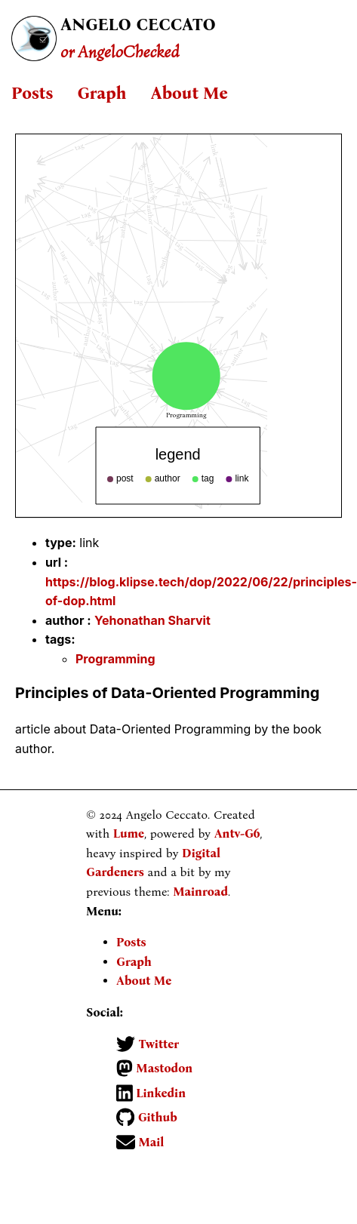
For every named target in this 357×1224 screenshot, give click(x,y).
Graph (101, 93)
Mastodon (162, 1068)
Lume (128, 833)
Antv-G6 (237, 833)
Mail (149, 1142)
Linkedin (159, 1093)
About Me (188, 93)
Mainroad (200, 891)
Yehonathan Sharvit (152, 620)
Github (155, 1117)
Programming (115, 658)
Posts (32, 93)
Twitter (157, 1044)
